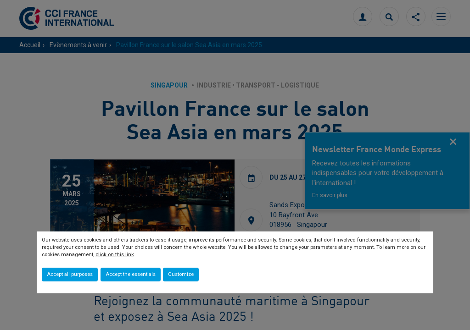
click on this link (114, 255)
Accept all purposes (70, 274)
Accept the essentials (131, 274)
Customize (181, 274)
